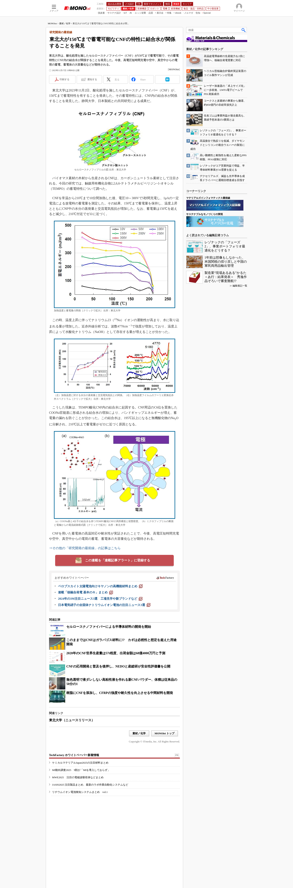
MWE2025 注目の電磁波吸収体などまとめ (78, 777)
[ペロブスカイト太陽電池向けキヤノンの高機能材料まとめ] (100, 586)
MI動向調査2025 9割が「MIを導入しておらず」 (81, 770)
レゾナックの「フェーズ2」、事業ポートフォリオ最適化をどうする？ (224, 246)
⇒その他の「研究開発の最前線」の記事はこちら (85, 548)
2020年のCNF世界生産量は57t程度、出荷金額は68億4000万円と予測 (115, 653)
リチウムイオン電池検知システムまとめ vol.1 (80, 792)
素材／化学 (64, 23)
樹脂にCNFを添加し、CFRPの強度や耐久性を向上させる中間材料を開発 (119, 693)
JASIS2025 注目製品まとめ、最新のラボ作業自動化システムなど (90, 784)
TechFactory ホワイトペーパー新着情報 (74, 755)
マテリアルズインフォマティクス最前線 (208, 197)
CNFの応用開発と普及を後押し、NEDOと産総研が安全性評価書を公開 (118, 666)
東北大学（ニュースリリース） (72, 720)
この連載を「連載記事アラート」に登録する (117, 560)
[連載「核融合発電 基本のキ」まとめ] (85, 592)
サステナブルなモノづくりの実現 (204, 214)
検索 (244, 30)
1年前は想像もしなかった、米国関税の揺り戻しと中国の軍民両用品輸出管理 (225, 261)
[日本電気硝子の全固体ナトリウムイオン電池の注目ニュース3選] (104, 605)
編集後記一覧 (240, 285)
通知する (92, 79)
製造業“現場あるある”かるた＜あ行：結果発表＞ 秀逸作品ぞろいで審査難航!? (225, 277)
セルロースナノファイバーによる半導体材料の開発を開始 (108, 626)
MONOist (52, 23)
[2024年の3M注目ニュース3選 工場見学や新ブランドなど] (100, 598)
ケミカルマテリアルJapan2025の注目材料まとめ (80, 762)
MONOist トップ (164, 733)
